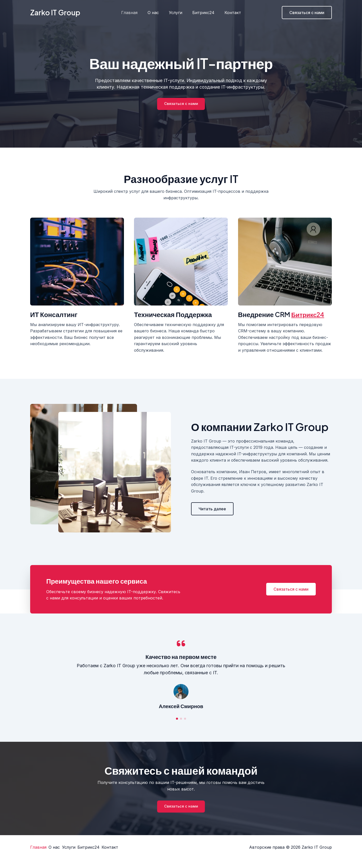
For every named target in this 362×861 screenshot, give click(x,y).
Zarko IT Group (55, 12)
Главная (133, 12)
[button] (212, 509)
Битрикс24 (201, 12)
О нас (155, 12)
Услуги (175, 12)
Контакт (228, 12)
